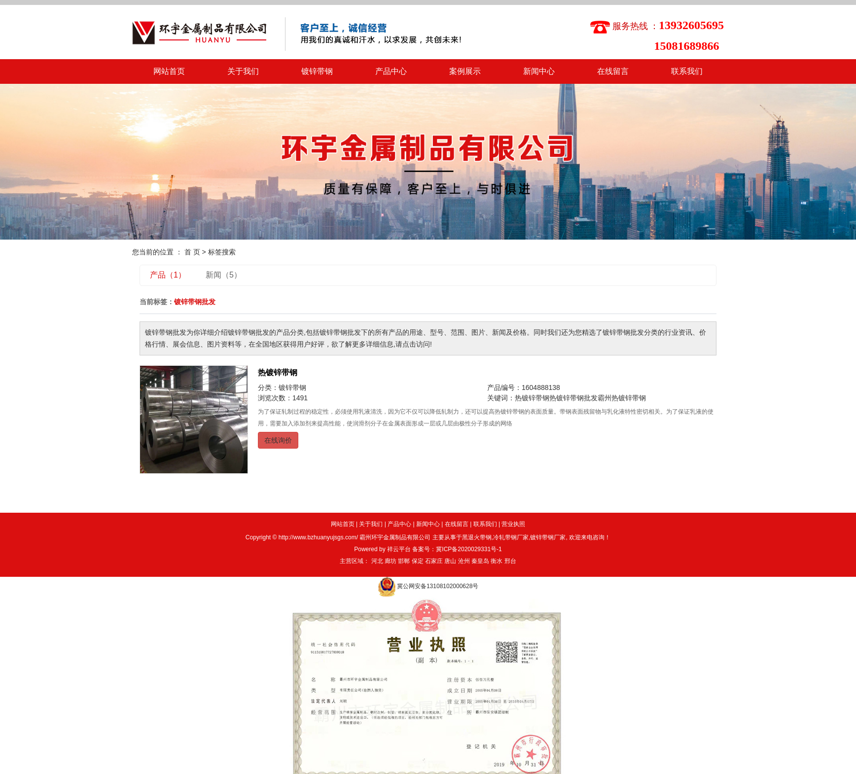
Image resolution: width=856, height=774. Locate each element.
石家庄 (434, 561)
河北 (377, 561)
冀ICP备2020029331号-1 (468, 549)
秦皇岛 (480, 561)
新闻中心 (539, 71)
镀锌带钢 (317, 71)
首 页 (192, 252)
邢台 (510, 561)
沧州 (464, 561)
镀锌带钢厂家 (548, 537)
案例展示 (465, 71)
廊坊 (390, 561)
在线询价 (278, 440)
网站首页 (169, 71)
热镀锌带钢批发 (573, 398)
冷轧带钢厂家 (511, 537)
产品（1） (168, 275)
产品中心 (391, 71)
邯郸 (404, 561)
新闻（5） (224, 275)
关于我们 (243, 71)
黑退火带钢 (477, 537)
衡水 (496, 561)
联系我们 (687, 71)
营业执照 (513, 524)
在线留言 (613, 71)
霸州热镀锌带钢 (622, 398)
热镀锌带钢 (277, 372)
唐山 (450, 561)
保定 (418, 561)
